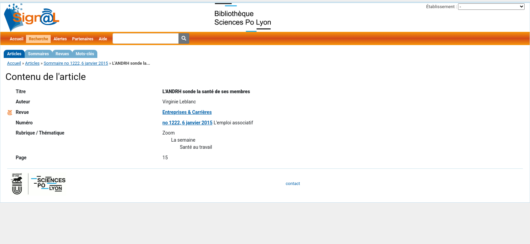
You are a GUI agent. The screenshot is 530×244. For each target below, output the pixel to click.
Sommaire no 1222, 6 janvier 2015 (76, 63)
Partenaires (83, 39)
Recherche (38, 39)
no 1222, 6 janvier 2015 (188, 122)
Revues (62, 54)
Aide (103, 39)
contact (293, 183)
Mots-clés (85, 54)
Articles (14, 54)
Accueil (16, 39)
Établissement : (441, 6)
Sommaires (38, 54)
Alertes (60, 39)
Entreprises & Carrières (187, 112)
